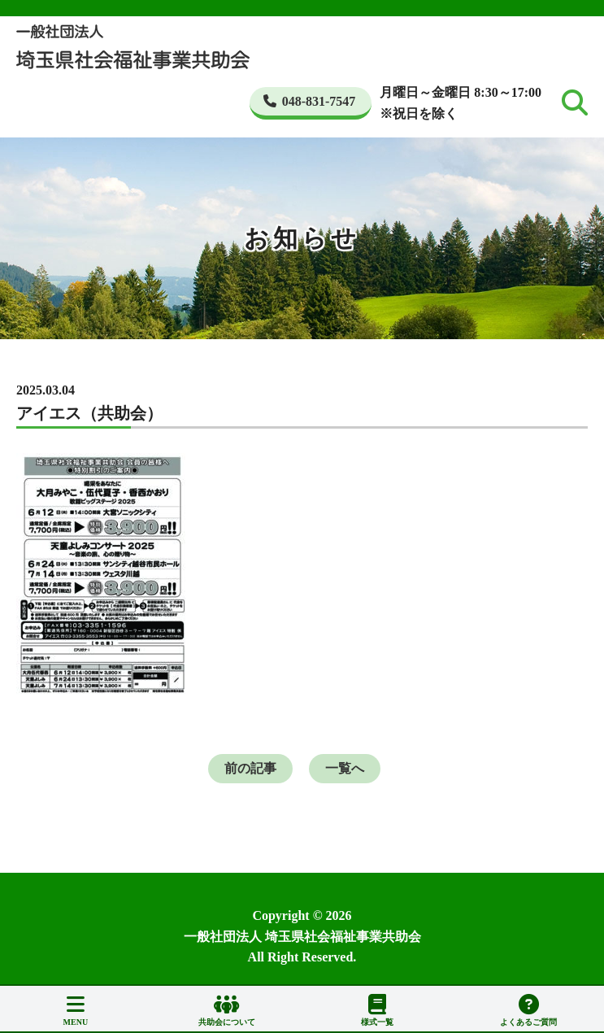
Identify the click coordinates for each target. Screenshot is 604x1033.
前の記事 (250, 768)
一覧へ (344, 768)
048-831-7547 (309, 101)
